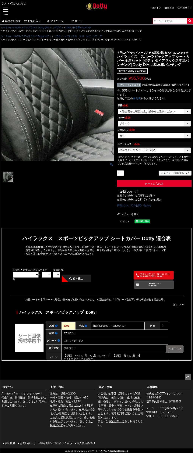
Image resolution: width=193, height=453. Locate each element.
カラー (124, 117)
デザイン (58, 27)
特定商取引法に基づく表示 (56, 443)
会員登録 (169, 7)
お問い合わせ (28, 443)
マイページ (55, 21)
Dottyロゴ (126, 129)
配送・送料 (57, 387)
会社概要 (152, 387)
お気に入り (32, 21)
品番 (123, 105)
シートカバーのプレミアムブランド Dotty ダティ (26, 27)
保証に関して (117, 421)
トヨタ (57, 36)
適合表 (137, 98)
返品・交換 (105, 387)
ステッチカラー (129, 144)
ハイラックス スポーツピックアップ (82, 36)
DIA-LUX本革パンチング (78, 27)
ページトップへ (188, 377)
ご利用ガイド (184, 7)
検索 (190, 21)
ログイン (156, 7)
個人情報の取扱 (85, 443)
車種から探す (11, 21)
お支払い (7, 387)
